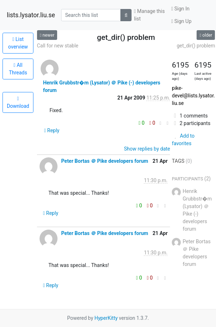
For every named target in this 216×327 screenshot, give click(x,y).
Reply (52, 130)
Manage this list (149, 15)
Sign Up (181, 21)
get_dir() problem (196, 46)
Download (18, 102)
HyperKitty (106, 318)
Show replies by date (147, 149)
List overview (18, 43)
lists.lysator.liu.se (31, 15)
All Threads (18, 68)
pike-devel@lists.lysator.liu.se (193, 95)
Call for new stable (57, 46)
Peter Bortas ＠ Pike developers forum (104, 161)
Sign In (180, 8)
